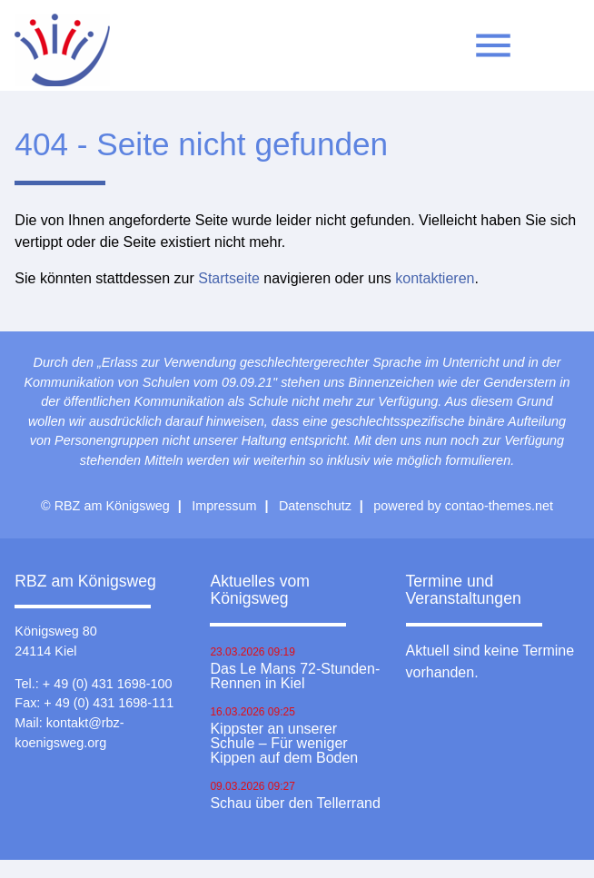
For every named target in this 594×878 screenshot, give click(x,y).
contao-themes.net (499, 505)
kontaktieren (434, 278)
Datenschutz (315, 505)
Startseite (229, 278)
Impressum (224, 505)
